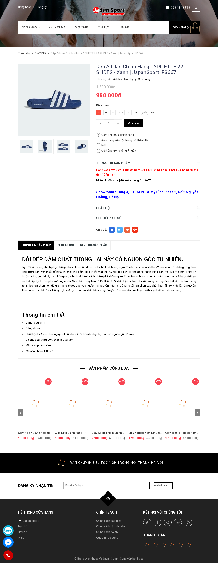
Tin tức (104, 27)
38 (106, 112)
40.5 (121, 112)
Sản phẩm (31, 27)
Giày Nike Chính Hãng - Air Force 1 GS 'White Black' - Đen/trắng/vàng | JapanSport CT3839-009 (71, 433)
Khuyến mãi (57, 27)
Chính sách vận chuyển (110, 526)
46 (152, 112)
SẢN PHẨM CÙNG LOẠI (109, 368)
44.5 (144, 112)
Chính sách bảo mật (108, 520)
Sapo (140, 558)
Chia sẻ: (101, 229)
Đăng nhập (25, 7)
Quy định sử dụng (107, 537)
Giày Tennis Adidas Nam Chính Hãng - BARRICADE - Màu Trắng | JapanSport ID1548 (182, 433)
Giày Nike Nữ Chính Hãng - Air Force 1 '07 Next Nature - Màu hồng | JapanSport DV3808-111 (35, 433)
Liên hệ (123, 27)
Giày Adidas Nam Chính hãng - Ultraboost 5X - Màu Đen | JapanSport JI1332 (109, 433)
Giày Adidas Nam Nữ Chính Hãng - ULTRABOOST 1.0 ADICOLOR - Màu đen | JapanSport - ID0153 (145, 433)
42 (129, 112)
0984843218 (180, 7)
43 (136, 112)
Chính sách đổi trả (107, 532)
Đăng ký (42, 7)
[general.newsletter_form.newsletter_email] (103, 485)
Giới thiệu (82, 27)
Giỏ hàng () (181, 27)
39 (113, 112)
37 (98, 112)
